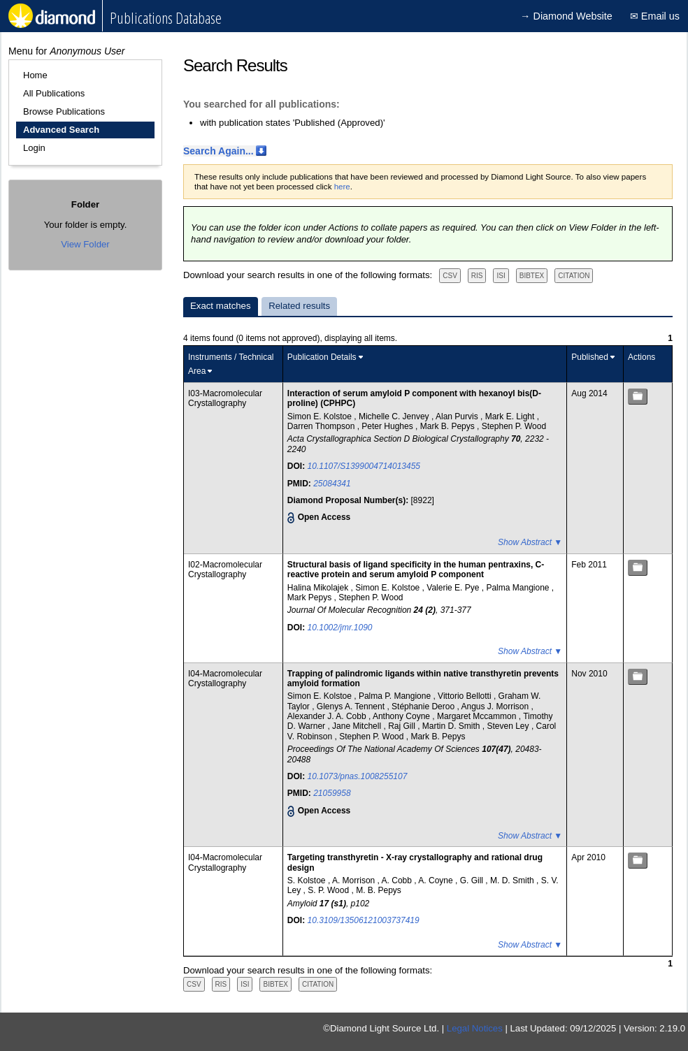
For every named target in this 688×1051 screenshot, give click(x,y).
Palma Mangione (518, 588)
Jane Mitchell (357, 726)
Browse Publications (64, 111)
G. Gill (473, 880)
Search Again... (218, 151)
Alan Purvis (458, 416)
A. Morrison (355, 880)
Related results (299, 305)
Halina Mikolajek (319, 588)
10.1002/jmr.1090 (340, 627)
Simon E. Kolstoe (320, 416)
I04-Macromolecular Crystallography (225, 678)
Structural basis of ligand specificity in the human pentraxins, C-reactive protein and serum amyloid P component (415, 569)
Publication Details (322, 357)
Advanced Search (61, 129)
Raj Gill (402, 726)
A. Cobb (398, 880)
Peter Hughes (388, 426)
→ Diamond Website (566, 16)
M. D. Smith (513, 880)
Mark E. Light (511, 416)
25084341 (331, 483)
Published (589, 357)
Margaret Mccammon (478, 716)
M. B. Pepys (378, 890)
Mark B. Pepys (448, 426)
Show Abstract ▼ (530, 542)
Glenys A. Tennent (352, 706)
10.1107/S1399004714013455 (364, 466)
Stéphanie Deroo (424, 706)
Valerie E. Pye (454, 588)
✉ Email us (655, 16)
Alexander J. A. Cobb (327, 716)
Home (35, 75)
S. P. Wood (329, 890)
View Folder (85, 244)
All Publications (54, 93)
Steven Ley (509, 726)
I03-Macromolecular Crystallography (225, 398)
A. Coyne (436, 880)
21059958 (331, 793)
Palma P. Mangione (396, 696)
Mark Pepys (310, 597)
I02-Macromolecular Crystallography (225, 569)
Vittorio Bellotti (466, 696)
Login (34, 148)
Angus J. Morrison (496, 706)
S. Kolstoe (307, 880)
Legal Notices (475, 1028)
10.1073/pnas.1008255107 (358, 776)
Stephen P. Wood (514, 426)
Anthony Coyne (402, 716)
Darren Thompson (322, 426)
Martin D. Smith (452, 726)
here (342, 186)
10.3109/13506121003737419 (364, 920)
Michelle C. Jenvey (395, 416)
